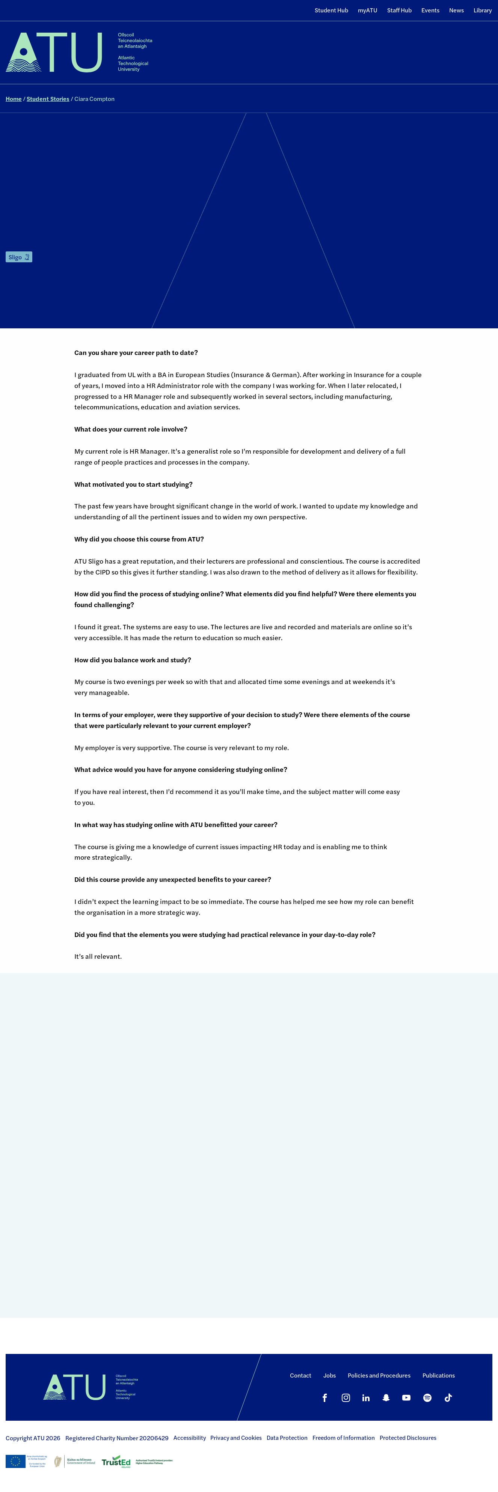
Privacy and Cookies (236, 1437)
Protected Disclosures (408, 1437)
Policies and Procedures (379, 1375)
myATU (367, 10)
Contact (300, 1375)
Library (483, 10)
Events (430, 10)
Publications (439, 1375)
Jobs (329, 1375)
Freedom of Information (343, 1437)
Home (14, 98)
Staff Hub (399, 10)
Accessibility (190, 1437)
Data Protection (287, 1437)
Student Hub (331, 10)
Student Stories (48, 98)
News (456, 10)
